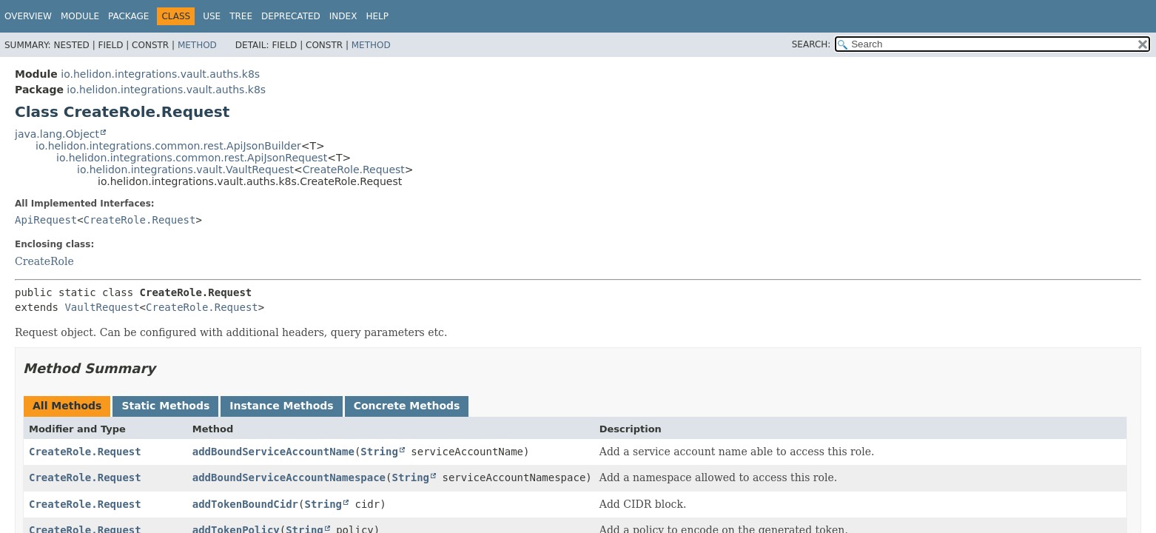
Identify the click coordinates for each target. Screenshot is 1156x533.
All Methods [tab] (67, 406)
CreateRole (44, 261)
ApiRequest (46, 220)
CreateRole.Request (354, 169)
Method (197, 45)
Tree (240, 16)
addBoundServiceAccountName (273, 451)
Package (128, 16)
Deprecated (290, 16)
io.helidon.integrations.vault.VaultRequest (185, 169)
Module (80, 16)
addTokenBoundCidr (245, 504)
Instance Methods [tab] (281, 406)
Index (343, 16)
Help (377, 16)
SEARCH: (811, 44)
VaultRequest (101, 307)
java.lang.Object (57, 134)
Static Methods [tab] (165, 406)
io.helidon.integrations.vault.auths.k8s (160, 74)
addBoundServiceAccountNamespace (289, 477)
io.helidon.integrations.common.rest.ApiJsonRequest (191, 158)
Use (212, 16)
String (379, 451)
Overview (28, 16)
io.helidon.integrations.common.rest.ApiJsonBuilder (168, 146)
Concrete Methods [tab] (407, 406)
